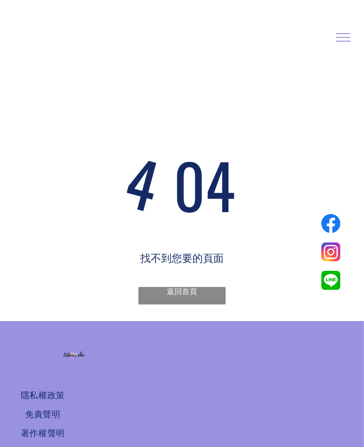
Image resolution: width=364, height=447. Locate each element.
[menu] (343, 37)
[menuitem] (42, 395)
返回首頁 (182, 291)
